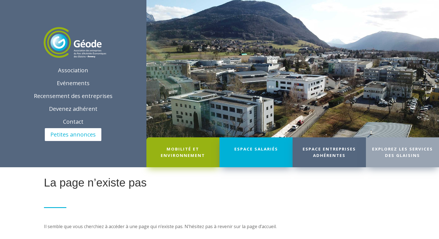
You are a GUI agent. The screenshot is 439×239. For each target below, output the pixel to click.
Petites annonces (73, 134)
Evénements (73, 83)
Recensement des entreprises (73, 96)
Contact (73, 121)
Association (73, 70)
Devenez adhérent (73, 109)
